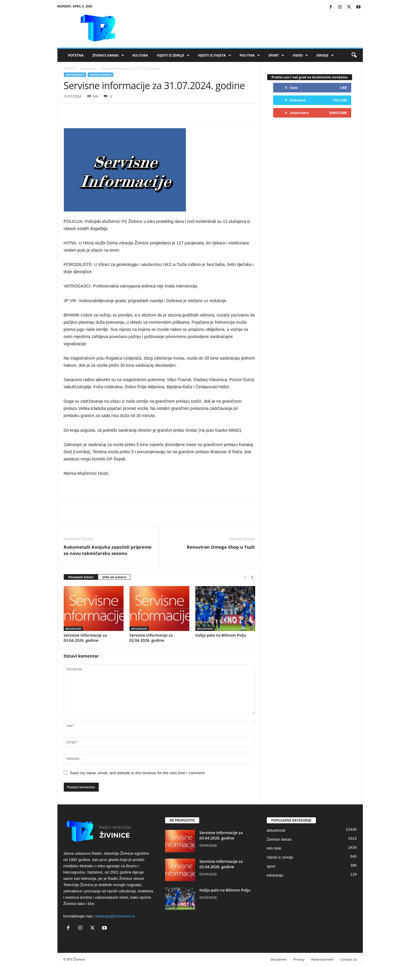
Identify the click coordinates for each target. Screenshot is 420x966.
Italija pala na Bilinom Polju (220, 635)
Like (343, 87)
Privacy (298, 959)
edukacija (275, 875)
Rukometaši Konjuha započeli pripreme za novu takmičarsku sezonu (108, 550)
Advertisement (322, 959)
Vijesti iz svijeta (214, 55)
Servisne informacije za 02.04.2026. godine (151, 637)
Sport (276, 55)
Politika (250, 55)
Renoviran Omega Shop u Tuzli (221, 547)
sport (271, 866)
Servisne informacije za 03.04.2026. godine (85, 637)
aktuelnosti (88, 68)
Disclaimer (278, 959)
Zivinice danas (100, 75)
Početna (76, 55)
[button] (353, 55)
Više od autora (114, 577)
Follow (340, 100)
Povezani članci (81, 577)
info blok (274, 848)
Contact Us (348, 959)
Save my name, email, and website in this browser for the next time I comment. (138, 773)
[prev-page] (245, 577)
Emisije (325, 55)
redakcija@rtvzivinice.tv (115, 916)
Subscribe (338, 112)
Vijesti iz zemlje (173, 55)
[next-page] (252, 577)
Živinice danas (108, 55)
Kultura (140, 55)
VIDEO (300, 55)
